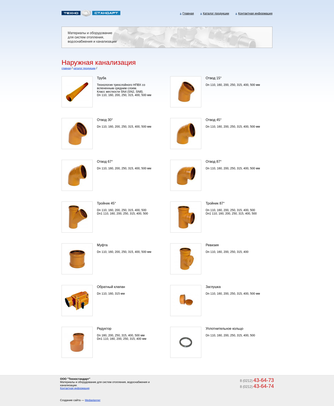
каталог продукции (84, 68)
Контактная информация (255, 13)
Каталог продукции (216, 13)
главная (66, 68)
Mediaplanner (93, 400)
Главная (188, 13)
